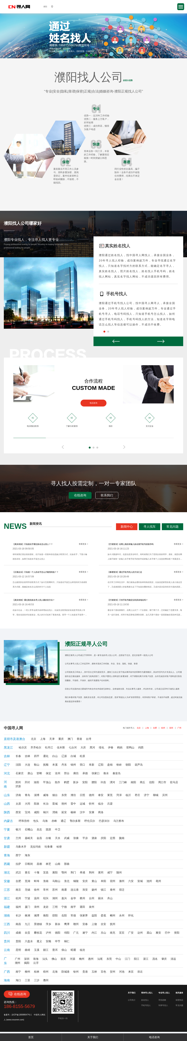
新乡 (75, 782)
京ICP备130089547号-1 (21, 1015)
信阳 (151, 782)
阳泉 (36, 803)
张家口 (96, 773)
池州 (149, 881)
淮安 (85, 889)
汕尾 (100, 958)
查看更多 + (83, 544)
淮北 (66, 881)
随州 (119, 872)
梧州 (45, 971)
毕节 (57, 941)
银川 (18, 829)
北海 (55, 971)
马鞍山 (56, 881)
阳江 (136, 958)
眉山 (149, 932)
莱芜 (110, 795)
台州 (91, 898)
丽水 (100, 898)
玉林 (94, 971)
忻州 (91, 803)
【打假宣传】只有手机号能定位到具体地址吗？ (128, 600)
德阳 (57, 932)
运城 (82, 803)
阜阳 (103, 881)
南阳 (133, 782)
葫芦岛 (139, 764)
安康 (91, 812)
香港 (79, 738)
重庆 (61, 738)
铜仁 (66, 941)
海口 (18, 980)
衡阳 (45, 915)
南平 (73, 906)
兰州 (18, 838)
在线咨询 (80, 495)
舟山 (110, 898)
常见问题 (172, 526)
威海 (45, 795)
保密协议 (179, 1000)
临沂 (128, 795)
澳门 (70, 738)
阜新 (91, 764)
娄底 (103, 915)
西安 (18, 812)
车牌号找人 (163, 1005)
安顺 (48, 941)
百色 (103, 971)
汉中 (82, 812)
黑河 (92, 747)
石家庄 (20, 773)
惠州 (91, 958)
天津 (52, 738)
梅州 (81, 958)
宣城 (140, 881)
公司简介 (131, 1000)
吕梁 (110, 803)
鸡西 (140, 747)
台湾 (88, 738)
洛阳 (36, 782)
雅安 (158, 932)
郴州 (112, 915)
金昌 (39, 838)
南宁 (18, 971)
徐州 (36, 889)
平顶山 (47, 782)
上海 (147, 728)
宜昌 (45, 872)
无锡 (27, 889)
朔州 (64, 803)
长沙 (18, 915)
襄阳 (55, 872)
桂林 (36, 971)
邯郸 (39, 773)
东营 (64, 795)
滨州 (165, 795)
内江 (94, 932)
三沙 (36, 980)
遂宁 (85, 932)
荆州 (91, 872)
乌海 (45, 820)
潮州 (17, 962)
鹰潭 (66, 924)
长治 (45, 803)
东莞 (109, 958)
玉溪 (36, 949)
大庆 (83, 747)
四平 (36, 756)
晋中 (73, 803)
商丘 (142, 782)
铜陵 (76, 881)
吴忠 (39, 829)
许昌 (103, 782)
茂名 (155, 958)
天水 (57, 838)
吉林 (27, 756)
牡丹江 (49, 747)
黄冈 (100, 872)
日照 (82, 795)
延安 (64, 812)
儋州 (45, 980)
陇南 (121, 838)
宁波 (27, 898)
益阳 (94, 915)
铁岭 (119, 764)
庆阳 (103, 838)
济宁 (146, 795)
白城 (73, 756)
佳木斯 (61, 747)
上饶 (94, 924)
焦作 (57, 782)
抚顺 (45, 764)
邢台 (66, 773)
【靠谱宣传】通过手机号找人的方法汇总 (125, 572)
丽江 (45, 949)
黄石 (27, 872)
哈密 (59, 846)
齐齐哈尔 (36, 747)
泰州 (112, 889)
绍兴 (45, 898)
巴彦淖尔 (104, 820)
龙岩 (45, 906)
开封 (27, 782)
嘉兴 (64, 898)
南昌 (18, 924)
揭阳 (26, 962)
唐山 (30, 773)
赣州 (76, 924)
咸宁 (110, 872)
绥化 (101, 747)
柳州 (27, 971)
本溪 (55, 764)
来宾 (131, 971)
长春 (18, 756)
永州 (121, 915)
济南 (18, 795)
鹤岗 (120, 747)
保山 (64, 949)
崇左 (140, 971)
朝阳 (128, 764)
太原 (18, 803)
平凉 (85, 838)
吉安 (103, 924)
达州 (140, 932)
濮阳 (94, 782)
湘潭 (36, 915)
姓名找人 (145, 1000)
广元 (76, 932)
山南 (57, 863)
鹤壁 (66, 782)
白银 (48, 838)
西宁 (18, 855)
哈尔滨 (23, 747)
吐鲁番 (49, 846)
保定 (48, 773)
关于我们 (92, 1037)
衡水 (106, 773)
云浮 (36, 962)
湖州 (55, 898)
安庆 (85, 881)
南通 (64, 889)
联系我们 (107, 495)
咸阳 (36, 812)
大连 (27, 764)
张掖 (76, 838)
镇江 (103, 889)
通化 (45, 756)
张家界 (84, 915)
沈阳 (18, 764)
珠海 (36, 958)
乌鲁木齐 (21, 846)
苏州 (55, 889)
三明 (55, 906)
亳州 (158, 881)
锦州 (73, 764)
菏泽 (119, 795)
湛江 (145, 958)
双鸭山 (130, 747)
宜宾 (121, 932)
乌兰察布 (118, 820)
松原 (82, 756)
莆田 (82, 906)
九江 (27, 924)
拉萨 (18, 863)
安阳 (85, 782)
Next (160, 341)
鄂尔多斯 (75, 820)
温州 (36, 898)
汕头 (45, 958)
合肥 (155, 728)
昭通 (73, 949)
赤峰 (54, 820)
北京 (139, 728)
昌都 (39, 863)
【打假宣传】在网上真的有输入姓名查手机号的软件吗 (130, 544)
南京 (18, 889)
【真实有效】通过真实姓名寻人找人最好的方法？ (34, 600)
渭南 (55, 812)
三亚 (27, 980)
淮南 (45, 881)
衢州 (82, 898)
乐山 (103, 932)
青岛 (27, 795)
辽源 (64, 756)
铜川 (45, 812)
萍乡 (48, 924)
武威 (66, 838)
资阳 (176, 932)
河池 (121, 971)
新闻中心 (127, 526)
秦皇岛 (117, 773)
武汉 (18, 872)
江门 (127, 958)
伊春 (110, 747)
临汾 (100, 803)
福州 (18, 906)
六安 (131, 881)
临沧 (82, 949)
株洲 (27, 915)
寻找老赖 (162, 1000)
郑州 (18, 782)
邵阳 (55, 915)
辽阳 (100, 764)
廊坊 (76, 773)
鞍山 (36, 764)
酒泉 (94, 838)
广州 (179, 728)
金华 (73, 898)
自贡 (27, 932)
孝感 (82, 872)
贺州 (112, 971)
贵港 (85, 971)
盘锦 (110, 764)
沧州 (57, 773)
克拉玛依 (35, 846)
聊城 (155, 795)
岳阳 (64, 915)
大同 (27, 803)
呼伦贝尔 (89, 820)
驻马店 (174, 782)
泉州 (91, 906)
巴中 (167, 932)
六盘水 (29, 941)
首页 (31, 1037)
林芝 (48, 863)
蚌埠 (36, 881)
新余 (57, 924)
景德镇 (38, 924)
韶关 (63, 958)
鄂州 (64, 872)
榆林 (73, 812)
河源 (72, 958)
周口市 (162, 782)
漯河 (112, 782)
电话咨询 (93, 403)
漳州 (36, 906)
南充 (112, 932)
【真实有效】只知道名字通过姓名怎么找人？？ (33, 544)
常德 (73, 915)
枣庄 (137, 795)
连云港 (75, 889)
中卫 (57, 829)
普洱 (55, 949)
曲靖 (27, 949)
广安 (131, 932)
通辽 (63, 820)
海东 (27, 855)
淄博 (36, 795)
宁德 (64, 906)
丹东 (64, 764)
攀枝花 (38, 932)
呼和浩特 (24, 820)
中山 (118, 958)
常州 (45, 889)
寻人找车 (149, 526)
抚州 (112, 924)
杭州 (163, 728)
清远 (173, 958)
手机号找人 (146, 1005)
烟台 (55, 795)
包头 (36, 820)
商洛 (100, 812)
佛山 (54, 958)
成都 (18, 932)
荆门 (73, 872)
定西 (112, 838)
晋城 (55, 803)
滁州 (121, 881)
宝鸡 (27, 812)
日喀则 (29, 863)
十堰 (36, 872)
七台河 (73, 747)
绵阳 (66, 932)
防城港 (65, 971)
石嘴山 (29, 829)
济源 (18, 786)
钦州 (76, 971)
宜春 (85, 924)
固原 (48, 829)
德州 (91, 795)
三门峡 (123, 782)
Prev (116, 341)
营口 (82, 764)
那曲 (66, 863)
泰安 (100, 795)
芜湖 (27, 881)
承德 (85, 773)
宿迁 (121, 889)
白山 (55, 756)
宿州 (112, 881)
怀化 (131, 915)
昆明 (18, 949)
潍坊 (73, 795)
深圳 (171, 728)
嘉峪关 (29, 838)
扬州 (94, 889)
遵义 (39, 941)
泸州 (48, 932)
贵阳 (18, 941)
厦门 (27, 906)
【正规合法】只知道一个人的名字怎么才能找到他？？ (35, 572)
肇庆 (164, 958)
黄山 (94, 881)
